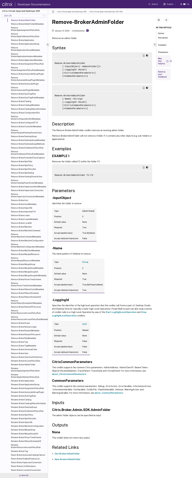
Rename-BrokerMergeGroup (23, 430)
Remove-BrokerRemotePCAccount (26, 307)
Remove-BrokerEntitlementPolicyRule (27, 148)
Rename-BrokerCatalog (21, 400)
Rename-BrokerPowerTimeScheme (26, 437)
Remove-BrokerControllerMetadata (26, 126)
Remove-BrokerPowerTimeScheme (26, 279)
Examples (162, 46)
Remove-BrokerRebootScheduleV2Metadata (26, 302)
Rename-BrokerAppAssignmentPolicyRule (25, 369)
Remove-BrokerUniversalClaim (24, 349)
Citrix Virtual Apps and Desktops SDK (72, 12)
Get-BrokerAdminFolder (67, 453)
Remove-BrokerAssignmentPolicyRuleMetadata (27, 69)
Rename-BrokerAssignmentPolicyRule (27, 388)
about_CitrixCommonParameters (69, 374)
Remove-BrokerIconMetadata (23, 204)
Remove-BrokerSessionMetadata (25, 331)
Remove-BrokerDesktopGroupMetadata (28, 140)
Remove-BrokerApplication (22, 40)
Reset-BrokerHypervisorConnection (26, 462)
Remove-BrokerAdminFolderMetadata (27, 24)
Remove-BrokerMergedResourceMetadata (25, 259)
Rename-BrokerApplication (22, 381)
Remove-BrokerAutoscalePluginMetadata (25, 88)
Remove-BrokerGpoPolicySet (23, 169)
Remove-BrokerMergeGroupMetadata (27, 268)
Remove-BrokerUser (19, 353)
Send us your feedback (162, 74)
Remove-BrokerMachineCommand (25, 230)
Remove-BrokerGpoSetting (22, 173)
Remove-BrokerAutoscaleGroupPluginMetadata (28, 79)
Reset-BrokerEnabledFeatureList (25, 459)
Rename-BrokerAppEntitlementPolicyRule (25, 376)
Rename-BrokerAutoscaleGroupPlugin (27, 392)
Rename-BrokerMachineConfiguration (27, 426)
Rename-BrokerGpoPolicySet (23, 418)
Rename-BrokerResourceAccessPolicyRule (26, 446)
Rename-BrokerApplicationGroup (25, 384)
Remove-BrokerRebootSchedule (25, 293)
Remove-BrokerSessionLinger (24, 327)
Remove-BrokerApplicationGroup (25, 44)
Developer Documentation (33, 4)
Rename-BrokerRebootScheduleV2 (26, 441)
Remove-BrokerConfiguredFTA (24, 123)
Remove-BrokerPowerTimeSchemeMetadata (26, 284)
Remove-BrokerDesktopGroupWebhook (28, 144)
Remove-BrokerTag (19, 342)
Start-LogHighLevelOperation (121, 312)
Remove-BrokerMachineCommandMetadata (26, 235)
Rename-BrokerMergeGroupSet (24, 434)
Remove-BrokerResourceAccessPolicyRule (26, 312)
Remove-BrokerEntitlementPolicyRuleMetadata (27, 152)
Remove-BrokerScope (20, 323)
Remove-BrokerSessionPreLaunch (26, 334)
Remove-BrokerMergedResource (25, 254)
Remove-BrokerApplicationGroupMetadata (25, 49)
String (85, 262)
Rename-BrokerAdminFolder (23, 365)
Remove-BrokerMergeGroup (23, 264)
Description (163, 39)
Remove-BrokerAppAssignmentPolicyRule (25, 29)
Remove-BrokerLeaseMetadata (24, 219)
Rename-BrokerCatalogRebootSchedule (28, 403)
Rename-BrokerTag (19, 451)
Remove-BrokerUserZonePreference (26, 357)
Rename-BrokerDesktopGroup (24, 407)
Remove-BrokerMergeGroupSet (24, 272)
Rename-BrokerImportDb (21, 422)
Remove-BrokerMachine (21, 227)
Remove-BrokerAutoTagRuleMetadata (27, 98)
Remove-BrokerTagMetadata (23, 346)
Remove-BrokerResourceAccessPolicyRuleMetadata (29, 318)
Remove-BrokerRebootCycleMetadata (27, 289)
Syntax (162, 33)
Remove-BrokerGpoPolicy (22, 165)
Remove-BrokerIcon (19, 200)
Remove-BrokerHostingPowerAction (26, 177)
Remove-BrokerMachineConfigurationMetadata (27, 245)
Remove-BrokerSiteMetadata (23, 338)
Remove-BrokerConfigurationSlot (25, 113)
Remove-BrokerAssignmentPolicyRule (27, 64)
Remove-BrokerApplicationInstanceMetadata (26, 55)
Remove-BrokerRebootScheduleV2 (26, 297)
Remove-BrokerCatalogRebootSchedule (28, 109)
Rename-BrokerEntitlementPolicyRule (27, 411)
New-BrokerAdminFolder (68, 459)
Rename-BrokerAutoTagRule (23, 396)
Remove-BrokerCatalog (21, 101)
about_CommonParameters (109, 393)
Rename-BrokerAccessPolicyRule (25, 361)
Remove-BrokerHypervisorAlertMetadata (28, 187)
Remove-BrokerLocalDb (21, 223)
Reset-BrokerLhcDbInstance (23, 466)
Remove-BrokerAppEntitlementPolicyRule (25, 35)
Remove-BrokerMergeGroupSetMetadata (28, 275)
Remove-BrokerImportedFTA (23, 212)
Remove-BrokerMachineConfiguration (27, 241)
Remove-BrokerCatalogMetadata (25, 105)
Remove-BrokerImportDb (21, 208)
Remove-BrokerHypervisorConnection (27, 190)
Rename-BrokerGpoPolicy (22, 415)
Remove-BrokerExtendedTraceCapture (28, 158)
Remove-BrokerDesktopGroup (24, 136)
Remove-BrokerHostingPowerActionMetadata (27, 181)
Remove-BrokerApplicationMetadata (26, 60)
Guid (84, 324)
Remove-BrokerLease (20, 215)
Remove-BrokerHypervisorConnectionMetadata (27, 195)
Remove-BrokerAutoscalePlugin (25, 84)
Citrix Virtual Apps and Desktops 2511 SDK (106, 12)
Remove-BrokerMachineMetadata (25, 250)
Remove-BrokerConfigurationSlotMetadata (25, 117)
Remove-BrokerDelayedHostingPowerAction (26, 131)
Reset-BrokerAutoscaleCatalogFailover (28, 455)
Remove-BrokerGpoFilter (21, 161)
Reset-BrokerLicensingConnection (26, 470)
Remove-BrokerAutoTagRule (23, 94)
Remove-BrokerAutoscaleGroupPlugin (27, 74)
